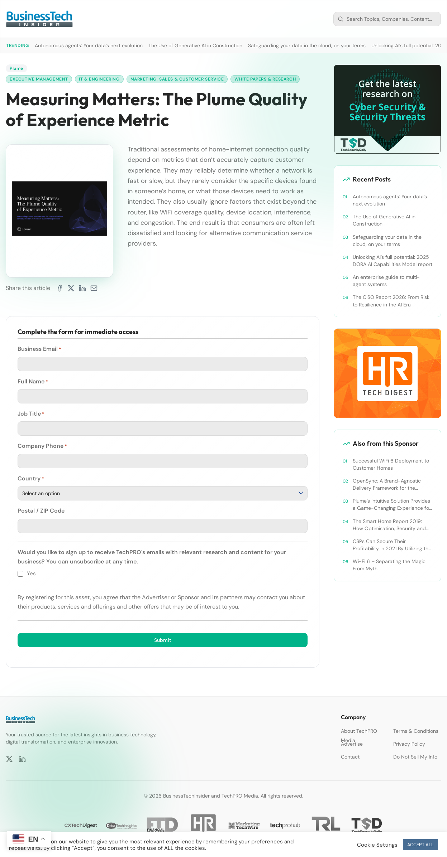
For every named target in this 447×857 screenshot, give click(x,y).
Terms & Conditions (415, 731)
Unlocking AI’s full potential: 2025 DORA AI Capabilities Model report (392, 260)
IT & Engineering (99, 79)
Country (31, 479)
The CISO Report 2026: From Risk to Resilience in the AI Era (391, 301)
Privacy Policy (409, 744)
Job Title (31, 414)
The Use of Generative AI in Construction (195, 45)
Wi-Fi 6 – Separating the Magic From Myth (389, 565)
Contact (350, 757)
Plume (16, 68)
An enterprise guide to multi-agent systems (386, 280)
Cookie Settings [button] (377, 845)
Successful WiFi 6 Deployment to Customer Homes (391, 464)
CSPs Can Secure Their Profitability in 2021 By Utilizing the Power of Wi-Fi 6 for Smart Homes (392, 545)
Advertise (352, 744)
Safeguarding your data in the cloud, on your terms (307, 45)
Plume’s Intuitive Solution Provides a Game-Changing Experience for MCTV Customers (392, 505)
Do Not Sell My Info (415, 757)
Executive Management (39, 79)
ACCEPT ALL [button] (420, 845)
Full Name (33, 382)
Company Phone (42, 446)
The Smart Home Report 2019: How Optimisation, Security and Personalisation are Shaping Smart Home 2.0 (392, 525)
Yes (31, 573)
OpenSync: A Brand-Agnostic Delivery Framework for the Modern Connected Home (387, 485)
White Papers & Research (265, 79)
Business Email (39, 349)
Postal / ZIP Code (41, 510)
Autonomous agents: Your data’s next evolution (89, 45)
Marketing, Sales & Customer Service (177, 79)
